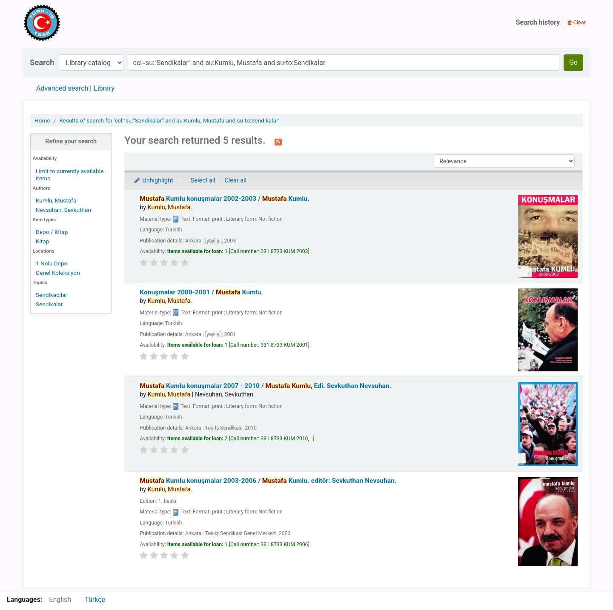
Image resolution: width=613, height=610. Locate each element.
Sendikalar (49, 304)
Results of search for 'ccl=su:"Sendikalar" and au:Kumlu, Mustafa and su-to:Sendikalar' (169, 120)
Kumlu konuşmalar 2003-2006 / (268, 481)
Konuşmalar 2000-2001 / (201, 292)
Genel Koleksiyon (58, 272)
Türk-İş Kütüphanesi (66, 22)
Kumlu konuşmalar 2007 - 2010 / (265, 386)
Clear (576, 22)
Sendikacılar (51, 294)
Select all (203, 180)
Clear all (235, 180)
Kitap (42, 241)
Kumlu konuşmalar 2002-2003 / (224, 198)
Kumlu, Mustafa (56, 200)
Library (104, 88)
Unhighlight (153, 180)
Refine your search (71, 141)
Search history (538, 22)
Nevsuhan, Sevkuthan (63, 209)
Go (573, 62)
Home (42, 120)
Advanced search (62, 88)
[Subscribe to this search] (278, 141)
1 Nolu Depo (52, 263)
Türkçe (95, 600)
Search (42, 62)
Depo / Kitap (52, 231)
